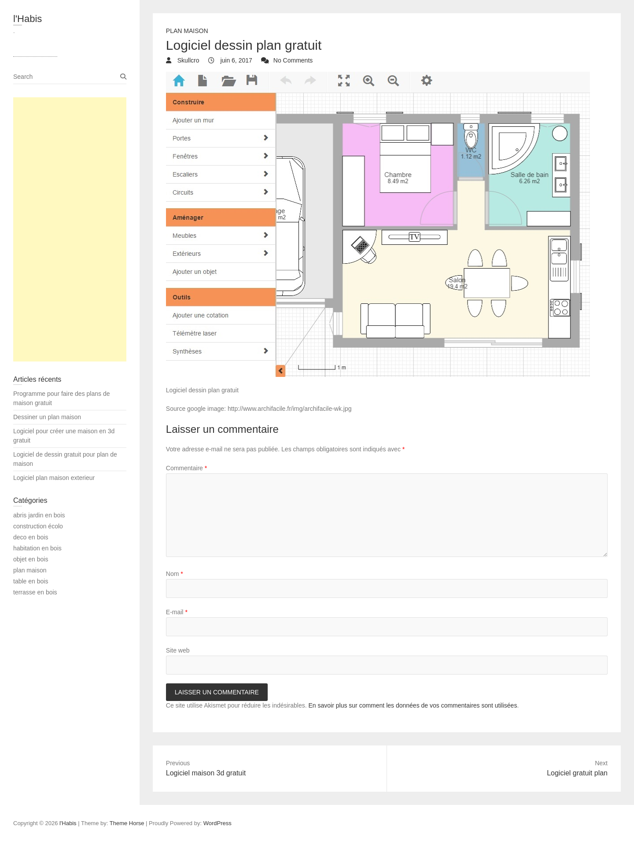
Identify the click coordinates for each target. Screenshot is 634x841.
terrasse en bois (35, 592)
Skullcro (187, 60)
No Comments (293, 60)
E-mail (177, 612)
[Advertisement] (69, 229)
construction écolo (38, 526)
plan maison (187, 30)
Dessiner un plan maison (47, 416)
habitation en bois (37, 548)
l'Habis (27, 18)
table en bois (30, 581)
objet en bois (30, 559)
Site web (178, 650)
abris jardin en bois (39, 515)
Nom (174, 573)
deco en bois (30, 537)
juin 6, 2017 (235, 60)
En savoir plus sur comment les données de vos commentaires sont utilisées (413, 705)
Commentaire (186, 468)
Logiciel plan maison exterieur (54, 477)
